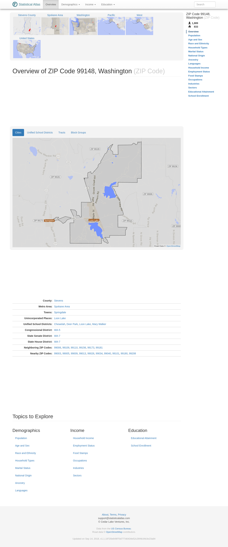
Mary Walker (99, 324)
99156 (82, 347)
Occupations (80, 460)
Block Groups (78, 132)
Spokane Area (62, 306)
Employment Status (84, 445)
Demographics (70, 4)
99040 (107, 353)
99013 (82, 353)
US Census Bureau (121, 528)
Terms (113, 514)
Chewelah (59, 324)
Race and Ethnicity (25, 453)
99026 (90, 353)
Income (90, 4)
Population (21, 438)
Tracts (61, 132)
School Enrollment (141, 445)
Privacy (122, 514)
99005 (65, 353)
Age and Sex (22, 445)
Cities (18, 132)
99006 (57, 347)
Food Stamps (80, 453)
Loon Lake (60, 318)
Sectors (77, 475)
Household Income (83, 438)
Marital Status (22, 468)
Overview (51, 4)
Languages (21, 490)
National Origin (23, 475)
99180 (124, 353)
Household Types (24, 460)
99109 (65, 347)
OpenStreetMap (114, 532)
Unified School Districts (40, 132)
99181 (99, 347)
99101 (115, 353)
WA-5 (57, 330)
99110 (74, 347)
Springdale (60, 312)
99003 (57, 353)
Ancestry (20, 483)
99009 (74, 353)
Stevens (58, 300)
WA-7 (57, 335)
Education (108, 4)
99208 (132, 353)
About (105, 514)
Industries (78, 468)
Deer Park (72, 324)
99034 (99, 353)
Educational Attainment (143, 438)
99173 (90, 347)
